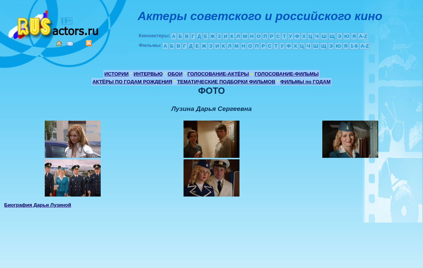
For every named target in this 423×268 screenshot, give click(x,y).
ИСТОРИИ (116, 74)
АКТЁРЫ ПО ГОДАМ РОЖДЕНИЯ (132, 81)
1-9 (353, 46)
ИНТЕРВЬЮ (148, 74)
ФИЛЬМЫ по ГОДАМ (305, 81)
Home (59, 43)
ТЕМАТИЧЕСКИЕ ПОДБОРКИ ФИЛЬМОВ (226, 81)
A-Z (363, 36)
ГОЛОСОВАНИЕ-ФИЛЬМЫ (287, 74)
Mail (70, 44)
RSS (89, 43)
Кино (54, 23)
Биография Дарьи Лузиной (37, 205)
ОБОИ (174, 74)
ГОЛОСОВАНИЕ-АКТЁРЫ (218, 74)
